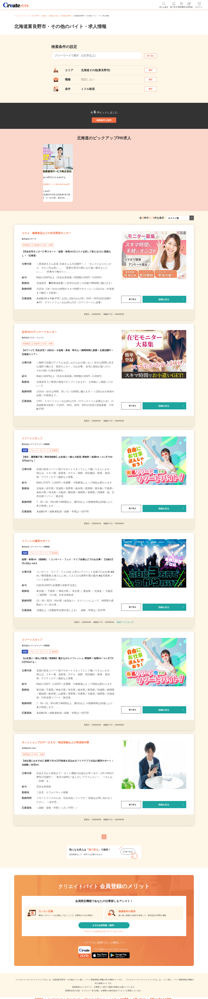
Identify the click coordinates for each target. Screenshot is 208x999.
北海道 (43, 16)
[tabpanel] (104, 188)
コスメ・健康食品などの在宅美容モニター (60, 251)
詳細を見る (164, 319)
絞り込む (153, 55)
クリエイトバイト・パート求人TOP (26, 16)
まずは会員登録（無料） (104, 983)
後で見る (131, 319)
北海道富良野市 (65, 16)
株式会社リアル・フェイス (38, 363)
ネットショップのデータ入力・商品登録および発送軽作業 (66, 793)
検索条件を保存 (104, 131)
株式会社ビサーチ (33, 259)
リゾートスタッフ (38, 468)
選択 (153, 71)
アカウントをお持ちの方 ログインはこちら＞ (104, 993)
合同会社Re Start (32, 804)
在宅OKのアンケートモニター (49, 356)
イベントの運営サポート (44, 577)
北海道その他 (53, 16)
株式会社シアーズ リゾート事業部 (43, 476)
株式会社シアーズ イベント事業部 (43, 584)
